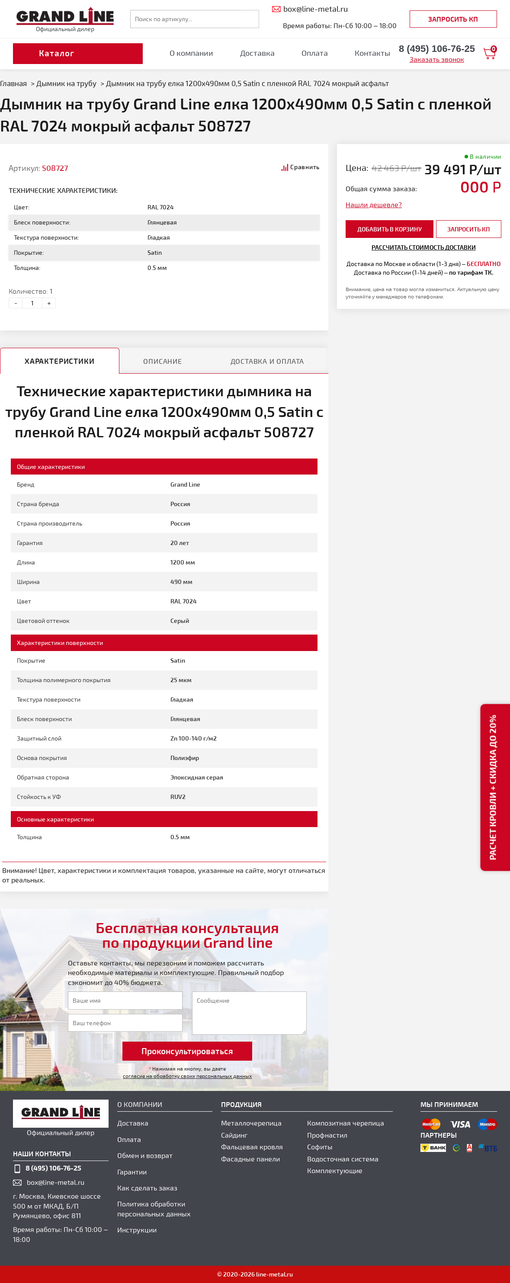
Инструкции (137, 1229)
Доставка (257, 53)
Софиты (320, 1146)
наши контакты (42, 1153)
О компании (191, 53)
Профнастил (327, 1135)
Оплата (315, 53)
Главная (13, 83)
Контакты (372, 53)
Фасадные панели (250, 1159)
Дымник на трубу (66, 83)
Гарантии (132, 1172)
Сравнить (305, 166)
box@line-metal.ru (55, 1182)
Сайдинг (234, 1135)
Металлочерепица (251, 1123)
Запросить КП (453, 19)
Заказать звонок (437, 59)
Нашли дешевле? (374, 204)
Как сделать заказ (147, 1188)
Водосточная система (342, 1159)
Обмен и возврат (145, 1155)
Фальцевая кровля (252, 1146)
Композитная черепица (345, 1123)
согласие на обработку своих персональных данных (187, 1076)
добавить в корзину (389, 229)
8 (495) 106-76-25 (53, 1168)
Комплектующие (334, 1170)
